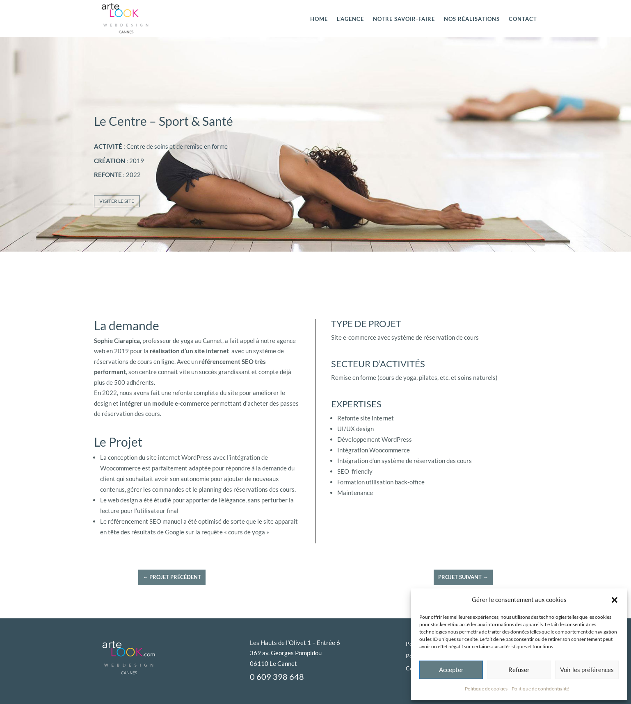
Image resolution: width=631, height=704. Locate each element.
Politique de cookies (486, 689)
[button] (614, 600)
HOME (319, 19)
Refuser (519, 669)
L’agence (350, 19)
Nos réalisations (472, 19)
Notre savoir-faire (404, 19)
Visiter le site (116, 201)
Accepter (451, 669)
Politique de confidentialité (540, 689)
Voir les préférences (587, 669)
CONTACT (523, 19)
